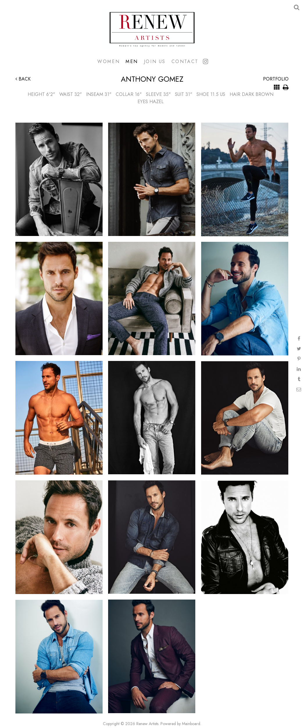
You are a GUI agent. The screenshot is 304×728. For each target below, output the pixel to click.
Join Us (155, 61)
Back (23, 79)
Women (108, 61)
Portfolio (276, 79)
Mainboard (191, 724)
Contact (185, 61)
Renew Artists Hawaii (152, 28)
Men (132, 61)
